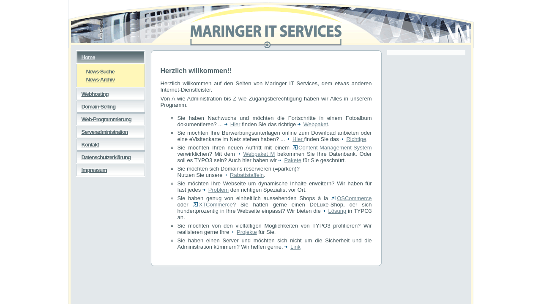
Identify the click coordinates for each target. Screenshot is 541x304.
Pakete (289, 160)
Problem (215, 190)
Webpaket (313, 124)
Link (292, 247)
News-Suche (96, 71)
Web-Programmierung (104, 117)
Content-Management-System (332, 147)
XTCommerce (212, 204)
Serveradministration (102, 130)
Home (86, 55)
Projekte (244, 232)
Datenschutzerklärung (104, 155)
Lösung (334, 211)
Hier (232, 124)
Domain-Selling (96, 105)
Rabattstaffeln (244, 175)
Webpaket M (256, 154)
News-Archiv (96, 79)
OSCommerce (351, 198)
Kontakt (88, 143)
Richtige (353, 139)
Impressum (92, 168)
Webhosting (93, 92)
